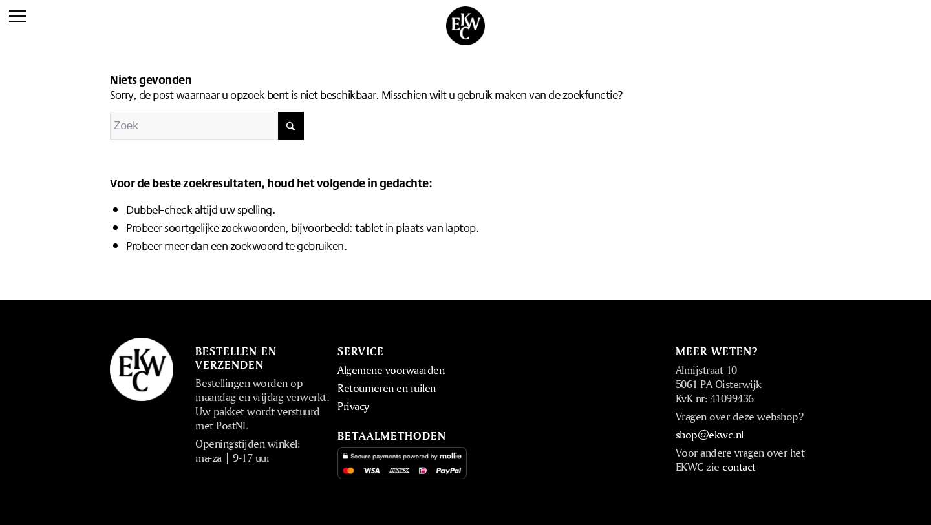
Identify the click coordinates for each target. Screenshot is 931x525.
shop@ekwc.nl (710, 434)
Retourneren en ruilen (386, 388)
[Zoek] (207, 126)
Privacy (353, 406)
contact (739, 466)
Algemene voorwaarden (390, 369)
